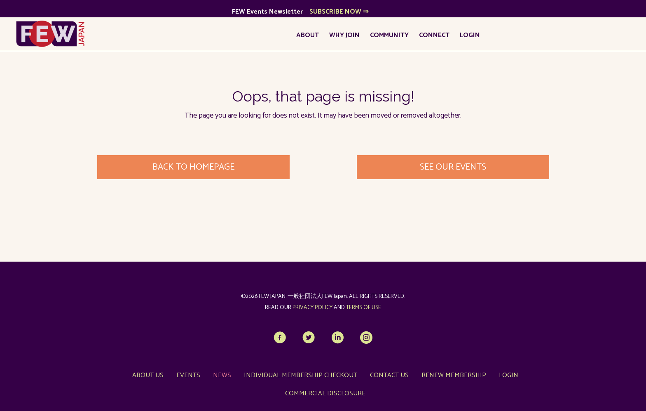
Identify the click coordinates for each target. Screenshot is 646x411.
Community (389, 35)
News (222, 375)
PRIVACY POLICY (312, 307)
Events (188, 375)
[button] (279, 337)
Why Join (344, 35)
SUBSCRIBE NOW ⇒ (338, 11)
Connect (434, 35)
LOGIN (470, 35)
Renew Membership (453, 375)
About (307, 35)
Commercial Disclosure (325, 393)
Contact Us (389, 375)
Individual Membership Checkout (300, 375)
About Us (148, 375)
